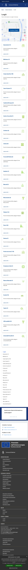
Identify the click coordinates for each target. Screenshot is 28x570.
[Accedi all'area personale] (23, 1)
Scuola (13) (5, 396)
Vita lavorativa (5, 479)
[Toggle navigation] (2, 5)
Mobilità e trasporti (6, 488)
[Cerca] (25, 5)
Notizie (4, 510)
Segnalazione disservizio (7, 540)
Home (2, 9)
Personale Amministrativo (8, 468)
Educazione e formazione (7, 493)
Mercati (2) (5, 377)
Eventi (4, 520)
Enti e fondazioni (6, 464)
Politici (4, 466)
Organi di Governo (6, 459)
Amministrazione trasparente (8, 549)
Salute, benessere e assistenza (8, 501)
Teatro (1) (4, 399)
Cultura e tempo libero (7, 477)
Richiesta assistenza (6, 544)
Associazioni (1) (6, 354)
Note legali (5, 553)
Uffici (4, 463)
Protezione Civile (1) (6, 392)
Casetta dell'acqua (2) (7, 363)
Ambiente (4, 499)
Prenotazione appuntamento (8, 538)
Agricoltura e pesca (6, 504)
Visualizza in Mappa (14, 30)
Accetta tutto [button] (9, 565)
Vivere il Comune (8, 9)
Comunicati (5, 512)
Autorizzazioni (5, 502)
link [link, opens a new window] (24, 563)
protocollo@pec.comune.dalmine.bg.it (10, 532)
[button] (14, 568)
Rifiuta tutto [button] (18, 565)
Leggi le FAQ (5, 542)
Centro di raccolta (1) (7, 366)
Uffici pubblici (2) (6, 401)
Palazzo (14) (5, 382)
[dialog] (14, 562)
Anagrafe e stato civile (7, 475)
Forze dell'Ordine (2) (6, 373)
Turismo (4, 486)
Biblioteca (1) (5, 356)
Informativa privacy (6, 551)
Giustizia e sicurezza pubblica (8, 495)
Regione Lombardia (5, 1)
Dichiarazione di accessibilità (8, 555)
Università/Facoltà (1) (7, 404)
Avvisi (4, 513)
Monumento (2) (6, 380)
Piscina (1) (5, 387)
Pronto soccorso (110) (7, 389)
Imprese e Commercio (7, 481)
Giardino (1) (5, 375)
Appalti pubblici (6, 483)
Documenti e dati (6, 470)
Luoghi (4, 518)
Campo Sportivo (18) (7, 359)
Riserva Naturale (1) (7, 394)
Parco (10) (5, 385)
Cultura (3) (5, 370)
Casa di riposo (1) (6, 361)
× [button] (26, 556)
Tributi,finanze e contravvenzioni (9, 497)
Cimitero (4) (5, 368)
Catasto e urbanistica (7, 484)
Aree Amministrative (7, 461)
